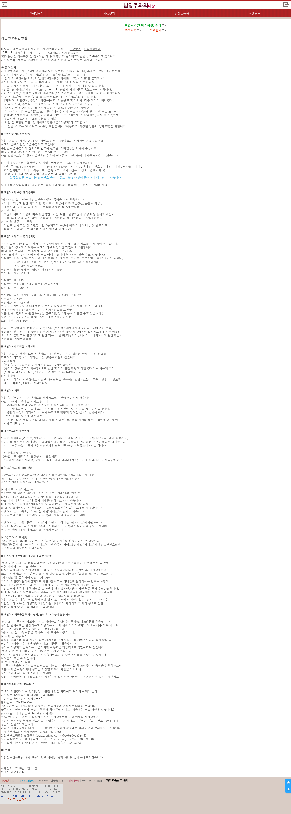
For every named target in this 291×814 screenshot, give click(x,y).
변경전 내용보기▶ (13, 772)
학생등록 (254, 13)
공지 (14, 780)
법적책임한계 (92, 49)
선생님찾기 (36, 13)
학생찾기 (109, 13)
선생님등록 (182, 13)
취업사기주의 (72, 780)
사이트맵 (97, 780)
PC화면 (5, 780)
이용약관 (75, 49)
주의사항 (86, 780)
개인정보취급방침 (27, 780)
